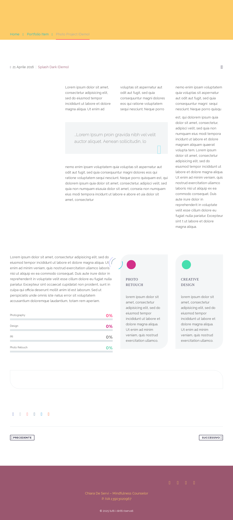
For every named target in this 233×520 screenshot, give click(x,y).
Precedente (21, 437)
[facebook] (186, 482)
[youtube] (194, 482)
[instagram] (169, 482)
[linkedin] (177, 482)
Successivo (212, 437)
